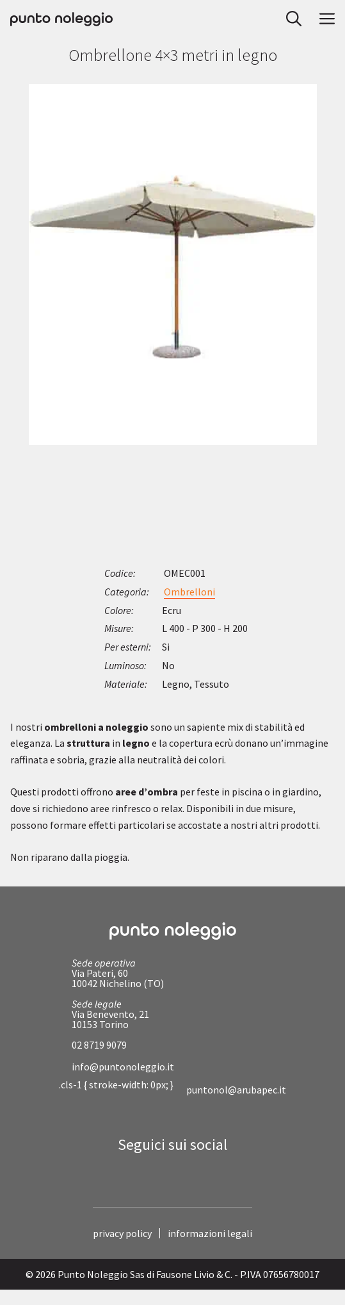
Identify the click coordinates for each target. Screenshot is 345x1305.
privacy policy (122, 1233)
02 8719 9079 (99, 1044)
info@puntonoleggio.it (123, 1066)
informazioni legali (210, 1233)
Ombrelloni (189, 591)
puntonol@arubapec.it (236, 1089)
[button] (290, 19)
